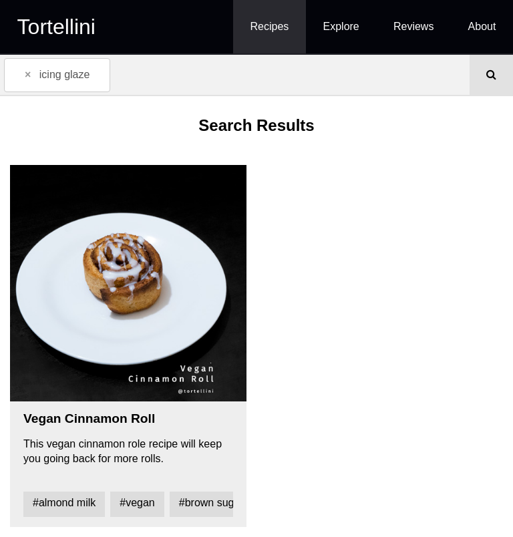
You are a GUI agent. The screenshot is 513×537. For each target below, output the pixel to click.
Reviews (413, 26)
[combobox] (235, 75)
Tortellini (56, 27)
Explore (341, 26)
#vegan (137, 502)
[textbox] (133, 74)
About (482, 26)
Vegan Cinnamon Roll (89, 418)
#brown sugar (211, 502)
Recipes (269, 26)
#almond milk (64, 502)
